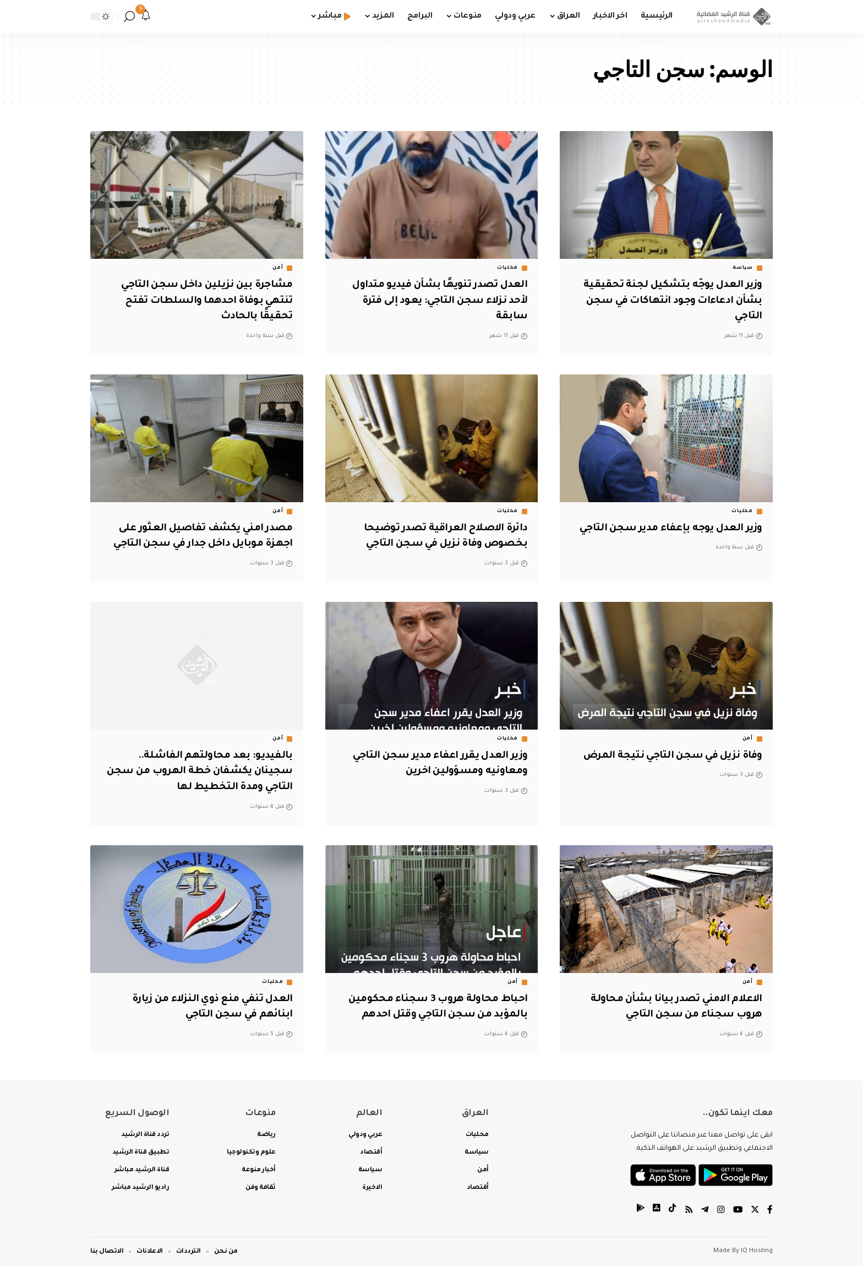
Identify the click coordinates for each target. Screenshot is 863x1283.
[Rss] (687, 1228)
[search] (129, 16)
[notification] (145, 16)
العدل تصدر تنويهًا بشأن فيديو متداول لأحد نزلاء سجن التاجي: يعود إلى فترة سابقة (434, 301)
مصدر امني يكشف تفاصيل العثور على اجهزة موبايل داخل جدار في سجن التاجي (200, 544)
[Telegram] (704, 1228)
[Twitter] (754, 1228)
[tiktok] (671, 1228)
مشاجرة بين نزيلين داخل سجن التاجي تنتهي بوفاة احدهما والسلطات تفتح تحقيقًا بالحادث (202, 301)
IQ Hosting (757, 1267)
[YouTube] (737, 1228)
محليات (507, 268)
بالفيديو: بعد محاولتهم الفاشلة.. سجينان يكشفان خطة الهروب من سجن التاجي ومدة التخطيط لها (210, 787)
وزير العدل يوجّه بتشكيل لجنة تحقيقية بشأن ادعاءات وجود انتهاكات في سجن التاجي (668, 301)
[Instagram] (720, 1228)
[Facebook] (770, 1228)
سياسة (743, 268)
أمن (277, 268)
